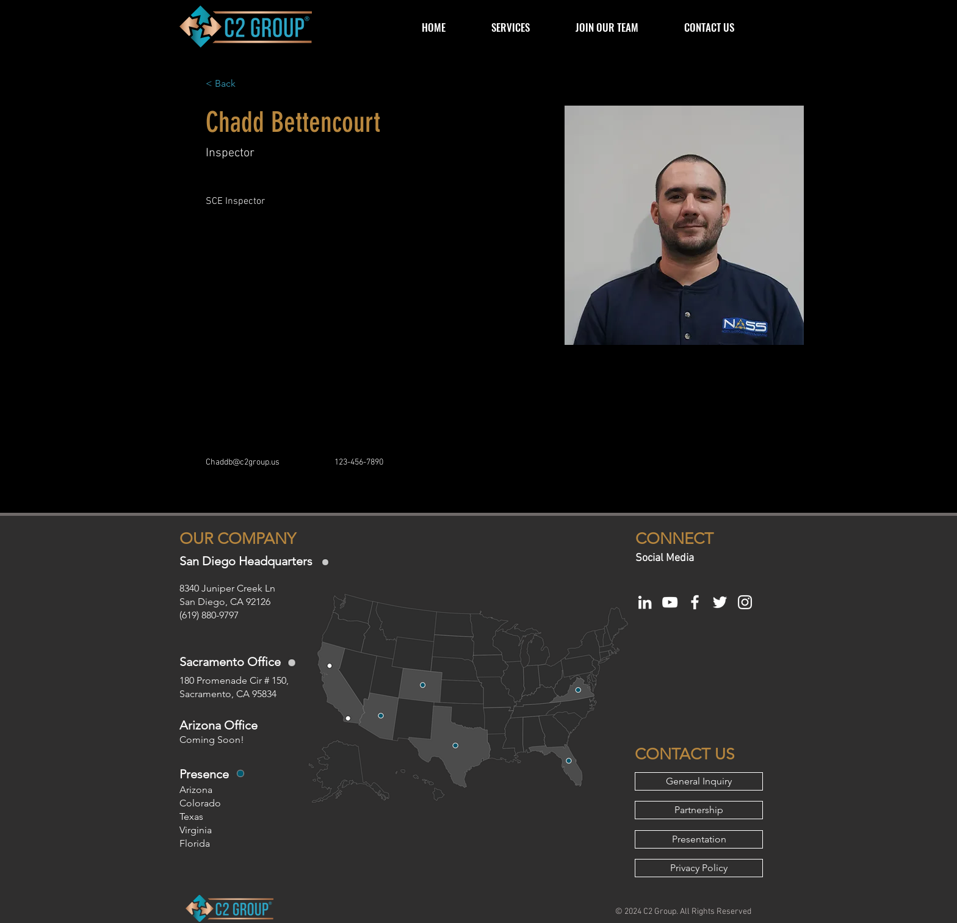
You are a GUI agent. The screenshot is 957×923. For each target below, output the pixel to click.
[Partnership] (699, 810)
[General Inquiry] (699, 781)
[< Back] (230, 84)
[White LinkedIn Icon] (644, 602)
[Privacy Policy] (699, 868)
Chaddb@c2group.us (243, 462)
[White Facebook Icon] (694, 602)
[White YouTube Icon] (669, 602)
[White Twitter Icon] (719, 602)
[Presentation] (699, 839)
